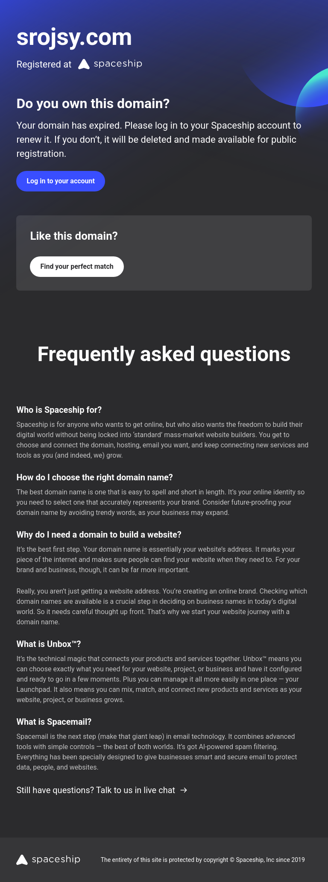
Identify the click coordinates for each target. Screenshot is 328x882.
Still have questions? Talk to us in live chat (102, 790)
